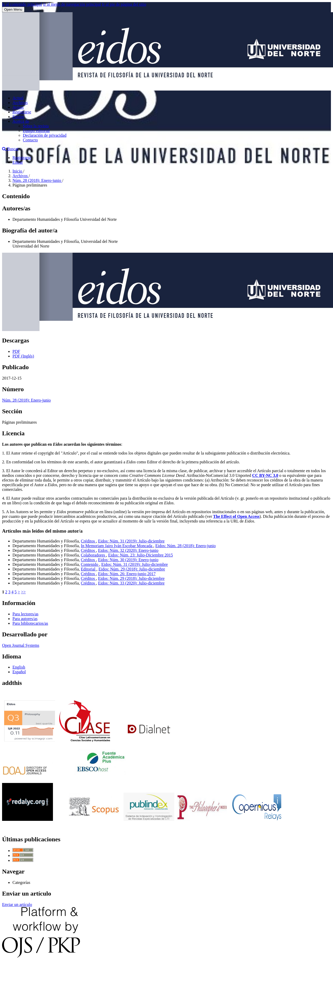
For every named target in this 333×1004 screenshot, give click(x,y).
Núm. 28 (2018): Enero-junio (37, 180)
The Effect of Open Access (236, 516)
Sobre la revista (36, 126)
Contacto (30, 140)
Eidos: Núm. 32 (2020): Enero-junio (128, 550)
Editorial (89, 569)
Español (19, 672)
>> (23, 592)
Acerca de (20, 121)
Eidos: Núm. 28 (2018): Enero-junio (185, 546)
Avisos (18, 107)
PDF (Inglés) (23, 356)
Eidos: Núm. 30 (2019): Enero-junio (128, 560)
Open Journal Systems (20, 645)
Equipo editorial (36, 130)
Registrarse (21, 112)
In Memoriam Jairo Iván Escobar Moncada (117, 546)
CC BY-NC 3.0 (265, 475)
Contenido (90, 564)
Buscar (10, 149)
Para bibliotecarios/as (30, 623)
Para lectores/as (25, 614)
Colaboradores (93, 555)
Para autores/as (24, 618)
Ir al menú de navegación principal (72, 4)
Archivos (20, 102)
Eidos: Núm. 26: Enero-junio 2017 (127, 574)
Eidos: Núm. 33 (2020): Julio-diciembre (131, 583)
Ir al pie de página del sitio (124, 4)
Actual (18, 98)
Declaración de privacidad (44, 135)
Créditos (88, 541)
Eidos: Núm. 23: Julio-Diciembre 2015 (140, 555)
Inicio (17, 171)
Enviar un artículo (17, 904)
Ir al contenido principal (22, 4)
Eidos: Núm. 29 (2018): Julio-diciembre (131, 569)
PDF (16, 351)
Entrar (17, 162)
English (18, 667)
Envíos (18, 116)
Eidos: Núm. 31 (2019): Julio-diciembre (131, 541)
